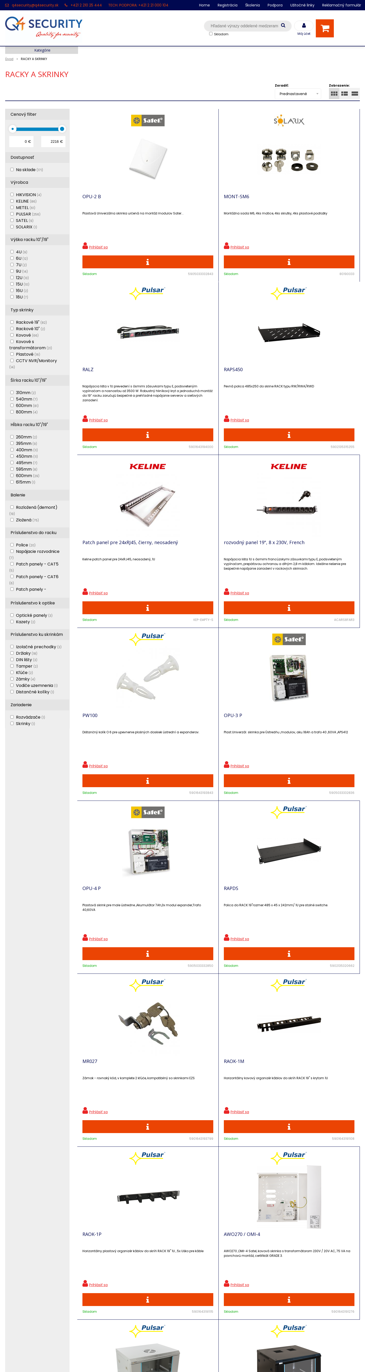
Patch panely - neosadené (27, 592)
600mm (27, 406)
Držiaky (26, 653)
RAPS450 (303, 200)
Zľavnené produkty (113, 1239)
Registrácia (227, 5)
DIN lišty (26, 660)
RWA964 (303, 923)
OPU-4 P (91, 562)
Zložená (27, 520)
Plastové (28, 354)
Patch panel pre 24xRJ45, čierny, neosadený (109, 383)
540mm (27, 399)
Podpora (275, 5)
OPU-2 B (91, 200)
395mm (26, 443)
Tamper (27, 666)
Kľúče (24, 673)
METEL (25, 208)
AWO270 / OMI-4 (171, 742)
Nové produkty (109, 1248)
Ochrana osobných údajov (120, 1230)
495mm (26, 463)
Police (26, 545)
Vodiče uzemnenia (37, 685)
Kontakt (13, 1248)
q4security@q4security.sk (35, 5)
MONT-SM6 (165, 200)
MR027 (231, 562)
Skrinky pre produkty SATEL (121, 1275)
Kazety (25, 622)
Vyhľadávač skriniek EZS (118, 1284)
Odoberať (343, 1155)
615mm (25, 482)
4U (21, 252)
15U (22, 284)
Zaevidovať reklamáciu (117, 1311)
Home (204, 5)
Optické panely (34, 615)
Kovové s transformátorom (30, 345)
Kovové (27, 335)
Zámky (25, 679)
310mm (26, 393)
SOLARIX (26, 227)
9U (22, 271)
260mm (26, 437)
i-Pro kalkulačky (110, 1266)
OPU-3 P (303, 381)
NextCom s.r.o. (240, 1360)
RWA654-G (235, 742)
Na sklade (29, 170)
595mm (26, 469)
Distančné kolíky (35, 692)
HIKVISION (28, 195)
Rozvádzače (30, 717)
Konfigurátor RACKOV (116, 1293)
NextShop (159, 1360)
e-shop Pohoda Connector (197, 1360)
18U (22, 297)
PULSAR (28, 214)
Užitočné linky (302, 5)
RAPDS (160, 562)
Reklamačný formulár (341, 5)
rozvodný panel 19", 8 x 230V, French (178, 383)
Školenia (252, 5)
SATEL (24, 220)
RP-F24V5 (234, 923)
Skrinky (25, 724)
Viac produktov (218, 1021)
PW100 (231, 381)
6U (22, 258)
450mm (27, 456)
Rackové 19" (31, 322)
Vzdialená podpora (113, 1257)
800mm (27, 412)
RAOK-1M (304, 562)
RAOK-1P (91, 742)
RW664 (301, 742)
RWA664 (91, 923)
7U (21, 265)
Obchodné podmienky (116, 1302)
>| (353, 1039)
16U (22, 291)
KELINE (26, 201)
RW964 (160, 923)
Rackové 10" (30, 329)
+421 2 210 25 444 (86, 5)
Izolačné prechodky (39, 647)
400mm (27, 450)
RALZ (229, 200)
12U (22, 278)
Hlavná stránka (20, 1230)
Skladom (221, 34)
